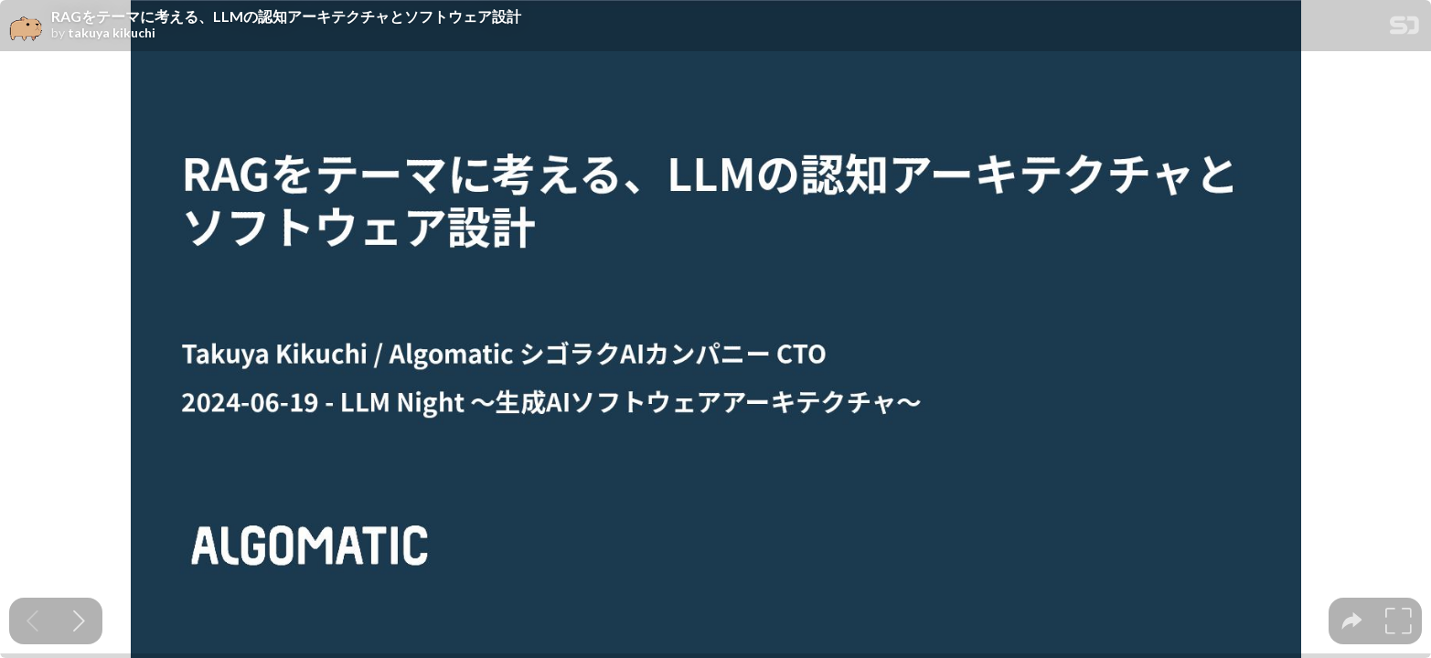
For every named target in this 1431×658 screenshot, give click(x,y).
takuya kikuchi (111, 33)
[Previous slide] (32, 621)
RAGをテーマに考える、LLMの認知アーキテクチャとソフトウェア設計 (286, 16)
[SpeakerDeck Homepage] (1404, 28)
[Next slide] (79, 621)
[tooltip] (1351, 621)
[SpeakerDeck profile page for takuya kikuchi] (25, 26)
